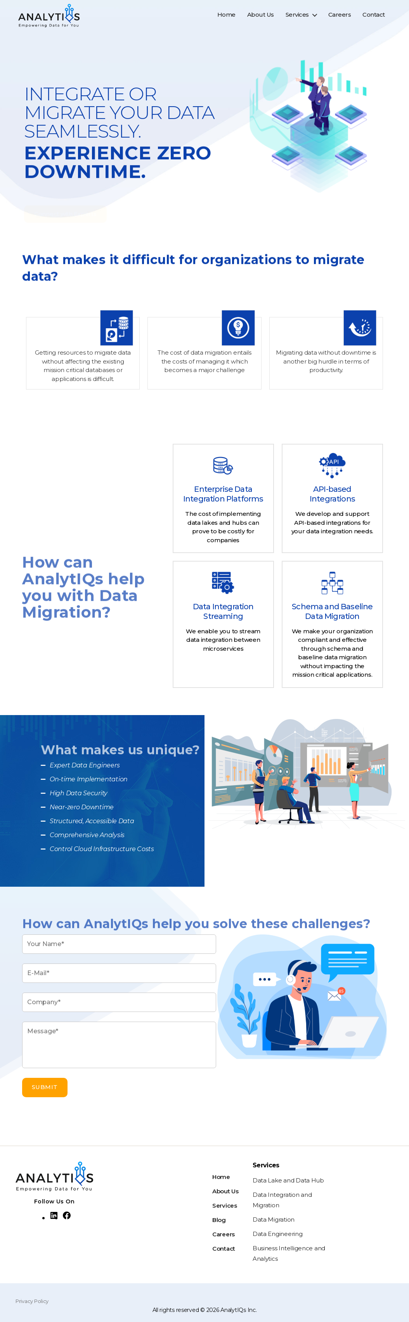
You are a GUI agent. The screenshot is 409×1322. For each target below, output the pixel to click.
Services (297, 17)
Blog (219, 1220)
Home (226, 17)
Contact (373, 17)
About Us (260, 17)
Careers (339, 17)
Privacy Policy (32, 1301)
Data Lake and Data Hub (288, 1180)
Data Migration (274, 1219)
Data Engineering (278, 1234)
